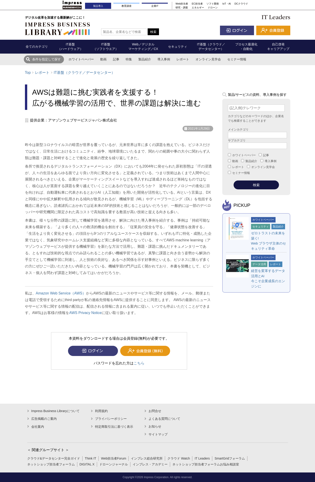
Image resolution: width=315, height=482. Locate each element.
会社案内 (37, 426)
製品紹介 (144, 59)
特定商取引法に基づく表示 (114, 426)
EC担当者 (197, 3)
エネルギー (198, 7)
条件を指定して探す (46, 59)
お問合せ (155, 411)
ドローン (213, 7)
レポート (182, 59)
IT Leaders (202, 458)
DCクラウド (241, 3)
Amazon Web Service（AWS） (61, 293)
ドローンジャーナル (113, 464)
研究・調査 (182, 7)
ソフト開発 (212, 3)
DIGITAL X (87, 464)
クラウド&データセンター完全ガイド (53, 458)
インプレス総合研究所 (147, 458)
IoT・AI (226, 3)
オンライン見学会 (208, 59)
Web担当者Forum (113, 458)
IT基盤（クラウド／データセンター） (84, 72)
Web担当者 (182, 3)
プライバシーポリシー (111, 418)
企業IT (155, 6)
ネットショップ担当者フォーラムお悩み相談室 (205, 464)
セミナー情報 (236, 59)
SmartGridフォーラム (230, 458)
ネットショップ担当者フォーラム (51, 464)
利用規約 (101, 411)
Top (28, 72)
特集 (129, 59)
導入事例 (163, 59)
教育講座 (127, 6)
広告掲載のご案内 (44, 418)
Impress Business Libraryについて (55, 411)
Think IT (90, 458)
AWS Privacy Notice (85, 313)
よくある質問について (164, 418)
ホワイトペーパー (81, 59)
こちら (139, 363)
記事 (116, 59)
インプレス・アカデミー (150, 464)
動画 (103, 59)
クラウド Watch (178, 458)
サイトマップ (158, 434)
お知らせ (155, 426)
